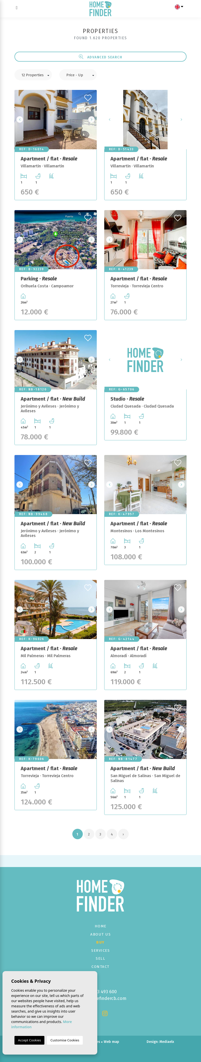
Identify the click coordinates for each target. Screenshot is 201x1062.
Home (100, 926)
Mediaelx (166, 1042)
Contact (100, 966)
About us (100, 934)
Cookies (93, 1042)
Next (91, 119)
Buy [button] (100, 942)
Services (100, 950)
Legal (63, 1042)
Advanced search (100, 56)
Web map (111, 1042)
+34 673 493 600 (101, 991)
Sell (100, 958)
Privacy (77, 1042)
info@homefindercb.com (100, 998)
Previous (19, 119)
